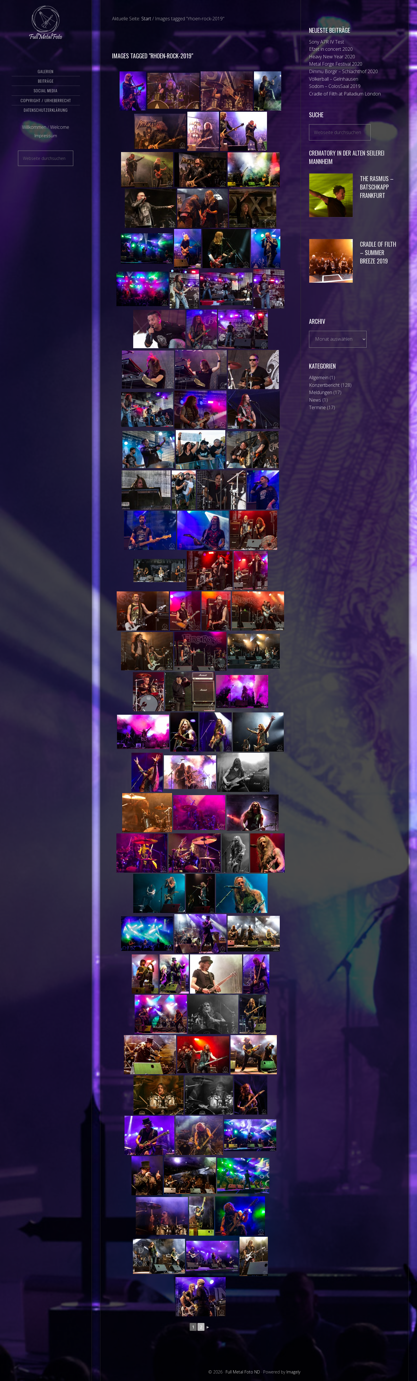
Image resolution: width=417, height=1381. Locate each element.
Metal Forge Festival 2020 (335, 64)
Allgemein (318, 377)
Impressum (45, 146)
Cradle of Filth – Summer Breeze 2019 (378, 252)
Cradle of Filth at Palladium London (345, 94)
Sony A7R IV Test (326, 42)
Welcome (59, 137)
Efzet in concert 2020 (331, 49)
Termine (317, 407)
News (315, 400)
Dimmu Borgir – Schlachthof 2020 (343, 71)
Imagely (293, 1372)
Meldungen (320, 392)
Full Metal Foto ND (46, 27)
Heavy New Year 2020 (332, 56)
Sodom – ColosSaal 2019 (335, 86)
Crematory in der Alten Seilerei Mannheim (347, 157)
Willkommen (34, 137)
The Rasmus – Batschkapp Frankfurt (377, 187)
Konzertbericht (324, 385)
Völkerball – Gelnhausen (333, 79)
